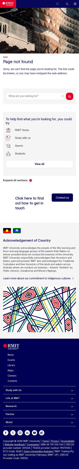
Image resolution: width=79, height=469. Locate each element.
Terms (45, 441)
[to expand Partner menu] (72, 414)
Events (11, 360)
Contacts (12, 380)
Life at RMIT (13, 398)
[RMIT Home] (22, 130)
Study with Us (13, 390)
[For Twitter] (13, 432)
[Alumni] (19, 146)
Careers (12, 375)
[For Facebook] (5, 432)
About (9, 422)
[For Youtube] (34, 432)
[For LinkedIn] (27, 432)
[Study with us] (22, 138)
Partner (10, 414)
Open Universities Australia (38, 451)
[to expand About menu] (72, 422)
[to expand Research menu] (72, 406)
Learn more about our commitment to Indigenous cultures (38, 278)
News (11, 354)
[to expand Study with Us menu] (72, 390)
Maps (11, 370)
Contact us (62, 197)
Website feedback (15, 444)
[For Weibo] (41, 432)
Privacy (55, 441)
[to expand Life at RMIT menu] (72, 398)
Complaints (33, 444)
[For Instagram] (20, 432)
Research (11, 406)
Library (11, 365)
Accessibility (68, 441)
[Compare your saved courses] (59, 4)
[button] (67, 4)
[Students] (20, 154)
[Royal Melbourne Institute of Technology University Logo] (8, 4)
